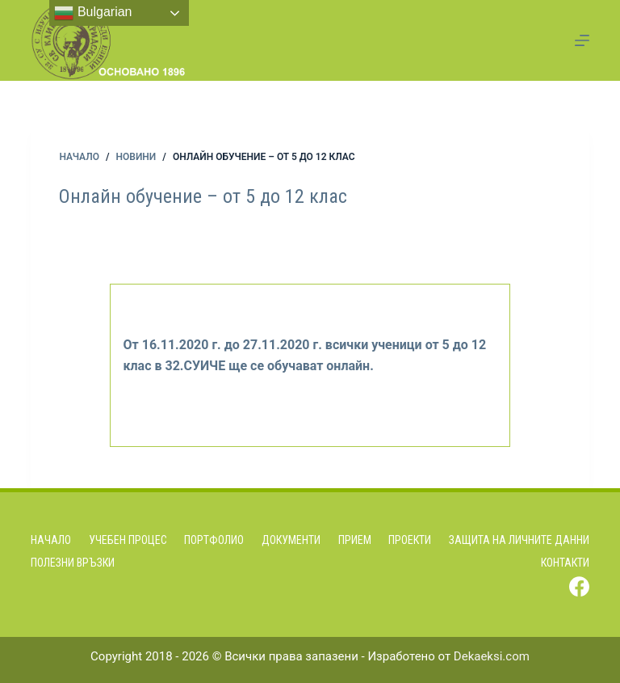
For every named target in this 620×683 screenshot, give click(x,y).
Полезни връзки (73, 562)
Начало (51, 539)
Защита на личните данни (519, 539)
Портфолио (214, 539)
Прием (354, 539)
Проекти (409, 539)
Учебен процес (128, 539)
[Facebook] (579, 586)
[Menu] (582, 40)
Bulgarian (93, 13)
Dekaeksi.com (492, 656)
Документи (291, 539)
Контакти (565, 562)
